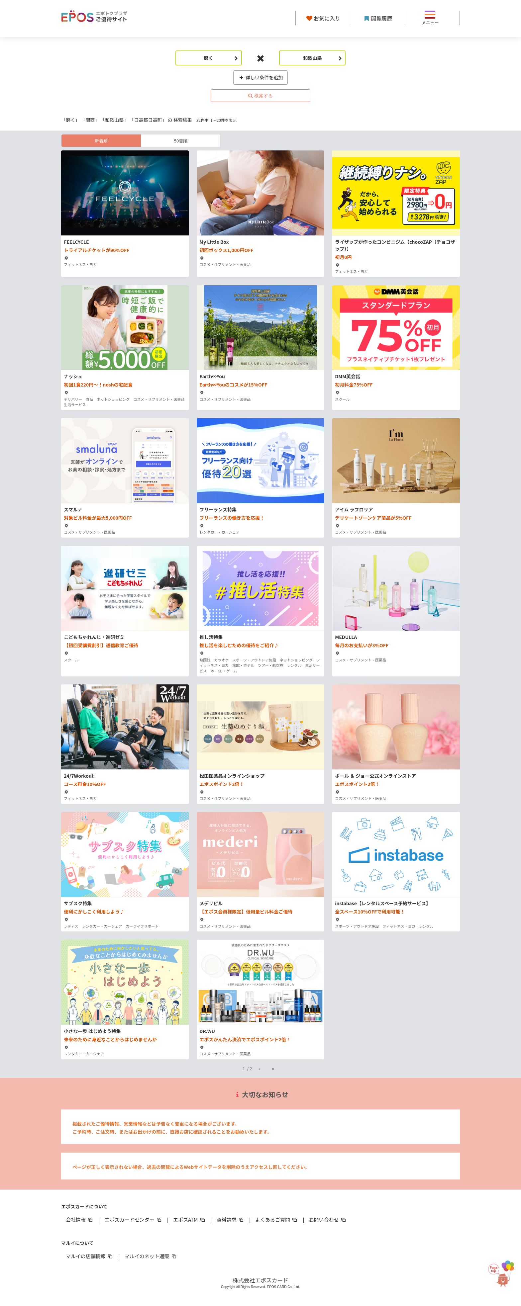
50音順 (180, 140)
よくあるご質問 (276, 1219)
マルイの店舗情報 (90, 1256)
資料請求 (231, 1219)
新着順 (101, 140)
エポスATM (189, 1219)
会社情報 (80, 1219)
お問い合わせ (328, 1219)
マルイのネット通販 (150, 1256)
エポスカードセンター (133, 1219)
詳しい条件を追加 (260, 77)
